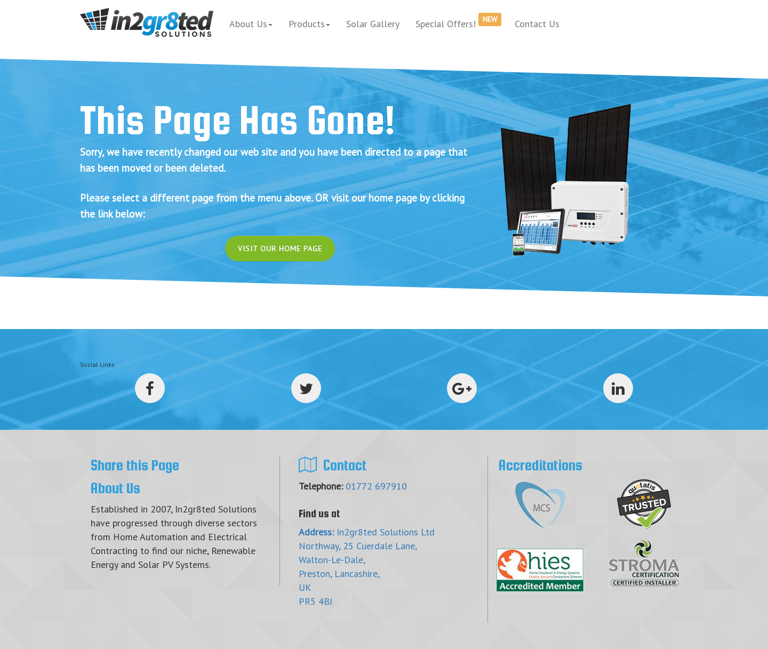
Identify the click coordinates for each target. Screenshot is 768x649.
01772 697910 (376, 486)
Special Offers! (458, 21)
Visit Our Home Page (280, 248)
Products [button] (309, 24)
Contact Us (537, 24)
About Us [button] (251, 24)
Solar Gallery (372, 24)
